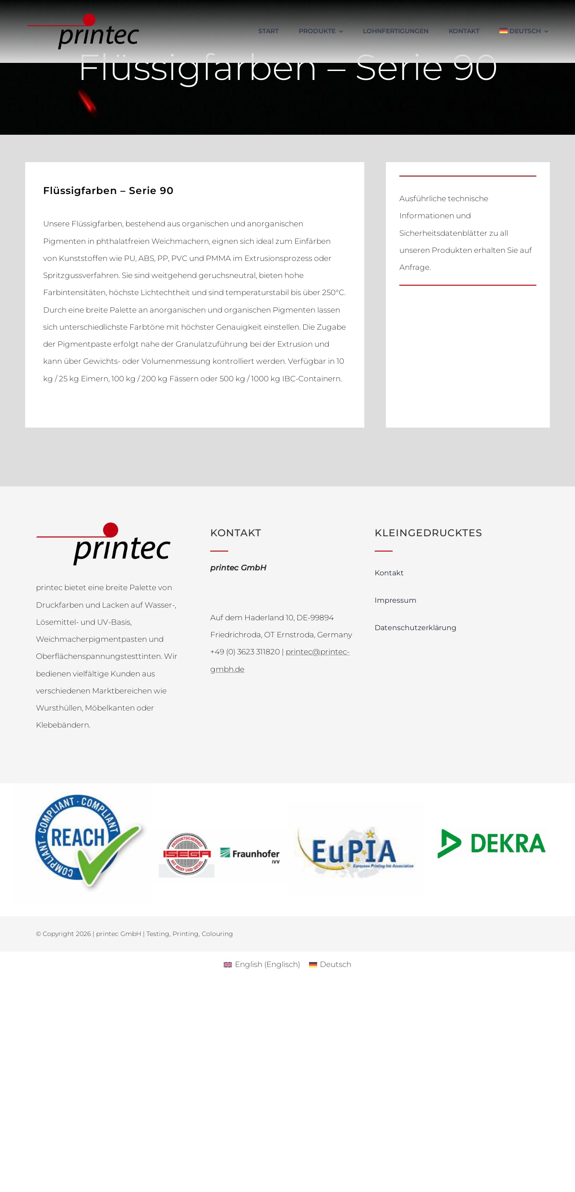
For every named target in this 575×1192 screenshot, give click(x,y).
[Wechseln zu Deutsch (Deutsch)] (330, 964)
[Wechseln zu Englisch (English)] (262, 964)
